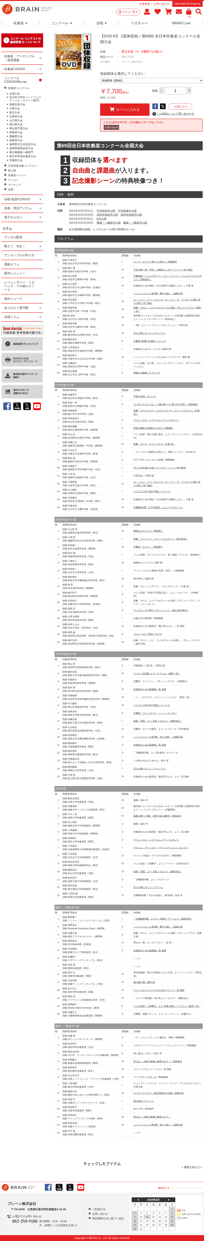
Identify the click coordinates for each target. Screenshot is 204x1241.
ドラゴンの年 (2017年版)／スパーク (152, 491)
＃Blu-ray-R (111, 127)
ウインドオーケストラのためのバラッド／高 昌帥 (159, 990)
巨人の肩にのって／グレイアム (149, 333)
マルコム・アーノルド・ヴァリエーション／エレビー (161, 847)
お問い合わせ (162, 3)
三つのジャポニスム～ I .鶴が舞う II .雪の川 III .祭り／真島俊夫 (166, 404)
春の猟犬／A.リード (144, 1101)
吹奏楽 (20, 23)
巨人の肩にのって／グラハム (148, 887)
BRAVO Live (181, 23)
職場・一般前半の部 (109, 222)
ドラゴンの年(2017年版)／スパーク (152, 705)
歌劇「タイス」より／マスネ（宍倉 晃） (154, 444)
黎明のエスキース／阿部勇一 (148, 531)
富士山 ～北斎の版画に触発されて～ (152, 1117)
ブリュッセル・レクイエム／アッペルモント (156, 420)
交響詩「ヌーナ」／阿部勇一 (148, 547)
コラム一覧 (129, 11)
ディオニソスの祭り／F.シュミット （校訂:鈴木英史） (161, 610)
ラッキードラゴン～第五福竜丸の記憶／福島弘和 (159, 1093)
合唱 (101, 23)
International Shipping (187, 3)
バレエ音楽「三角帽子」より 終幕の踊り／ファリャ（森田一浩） (167, 1006)
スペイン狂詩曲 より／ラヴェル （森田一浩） (157, 673)
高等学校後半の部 (131, 214)
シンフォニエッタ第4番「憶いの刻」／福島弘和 (158, 1124)
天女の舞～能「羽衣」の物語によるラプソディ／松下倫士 (163, 269)
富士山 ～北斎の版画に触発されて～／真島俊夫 (158, 1061)
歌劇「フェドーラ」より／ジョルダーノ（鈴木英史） (161, 539)
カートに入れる (125, 109)
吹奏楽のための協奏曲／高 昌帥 (150, 689)
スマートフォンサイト (189, 1188)
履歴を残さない (193, 1167)
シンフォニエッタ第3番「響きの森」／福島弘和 (158, 293)
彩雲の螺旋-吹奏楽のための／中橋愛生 (153, 428)
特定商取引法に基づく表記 (108, 1218)
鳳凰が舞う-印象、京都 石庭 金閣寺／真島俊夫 (157, 816)
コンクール (61, 23)
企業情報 (144, 3)
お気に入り (180, 106)
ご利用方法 (98, 1209)
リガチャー (139, 23)
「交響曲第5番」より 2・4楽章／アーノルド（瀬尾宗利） (163, 919)
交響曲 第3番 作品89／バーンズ (150, 341)
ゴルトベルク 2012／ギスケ (148, 634)
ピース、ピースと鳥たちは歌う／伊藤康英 (155, 261)
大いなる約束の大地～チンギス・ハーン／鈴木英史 (160, 467)
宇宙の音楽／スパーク (145, 396)
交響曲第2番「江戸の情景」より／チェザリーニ (158, 507)
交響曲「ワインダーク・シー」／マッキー (155, 713)
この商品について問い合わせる (173, 114)
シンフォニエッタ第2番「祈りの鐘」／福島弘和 (158, 737)
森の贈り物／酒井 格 (144, 982)
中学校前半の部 (106, 210)
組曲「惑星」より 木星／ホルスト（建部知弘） (158, 721)
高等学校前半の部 (107, 214)
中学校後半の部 (127, 210)
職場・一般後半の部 (135, 222)
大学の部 (101, 218)
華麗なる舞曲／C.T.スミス (147, 373)
